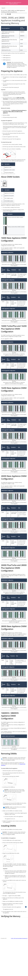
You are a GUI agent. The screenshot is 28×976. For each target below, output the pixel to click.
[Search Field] (14, 8)
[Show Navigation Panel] (1, 2)
